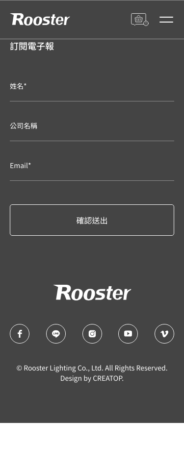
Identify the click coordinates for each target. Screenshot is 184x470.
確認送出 (91, 220)
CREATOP (107, 378)
